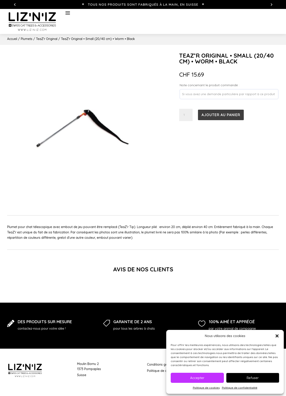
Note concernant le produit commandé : (209, 85)
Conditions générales (162, 364)
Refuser (253, 378)
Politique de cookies (206, 387)
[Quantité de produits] (186, 115)
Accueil (12, 39)
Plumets (26, 39)
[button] (277, 336)
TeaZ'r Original (46, 39)
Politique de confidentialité (239, 387)
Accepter (197, 378)
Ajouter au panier (221, 115)
